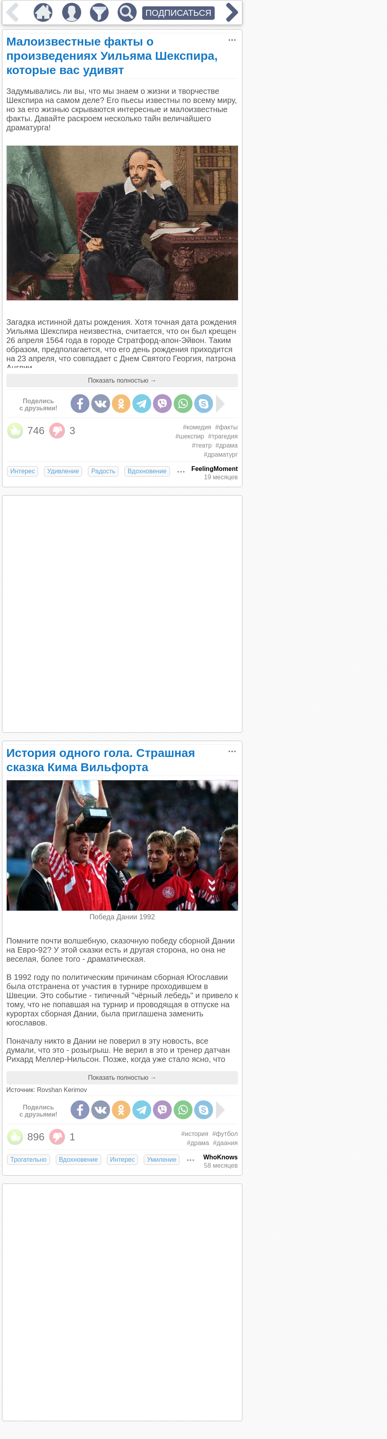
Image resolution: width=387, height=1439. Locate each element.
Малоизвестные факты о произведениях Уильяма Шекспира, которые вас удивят (112, 55)
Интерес (22, 471)
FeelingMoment (214, 468)
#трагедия (223, 436)
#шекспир (189, 436)
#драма (226, 445)
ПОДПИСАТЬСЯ (178, 13)
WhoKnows (220, 1157)
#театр (202, 445)
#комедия (197, 427)
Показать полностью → (122, 380)
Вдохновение (147, 471)
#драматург (221, 454)
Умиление (161, 1159)
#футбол (225, 1133)
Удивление (63, 471)
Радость (103, 471)
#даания (225, 1143)
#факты (226, 427)
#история (194, 1133)
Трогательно (28, 1159)
